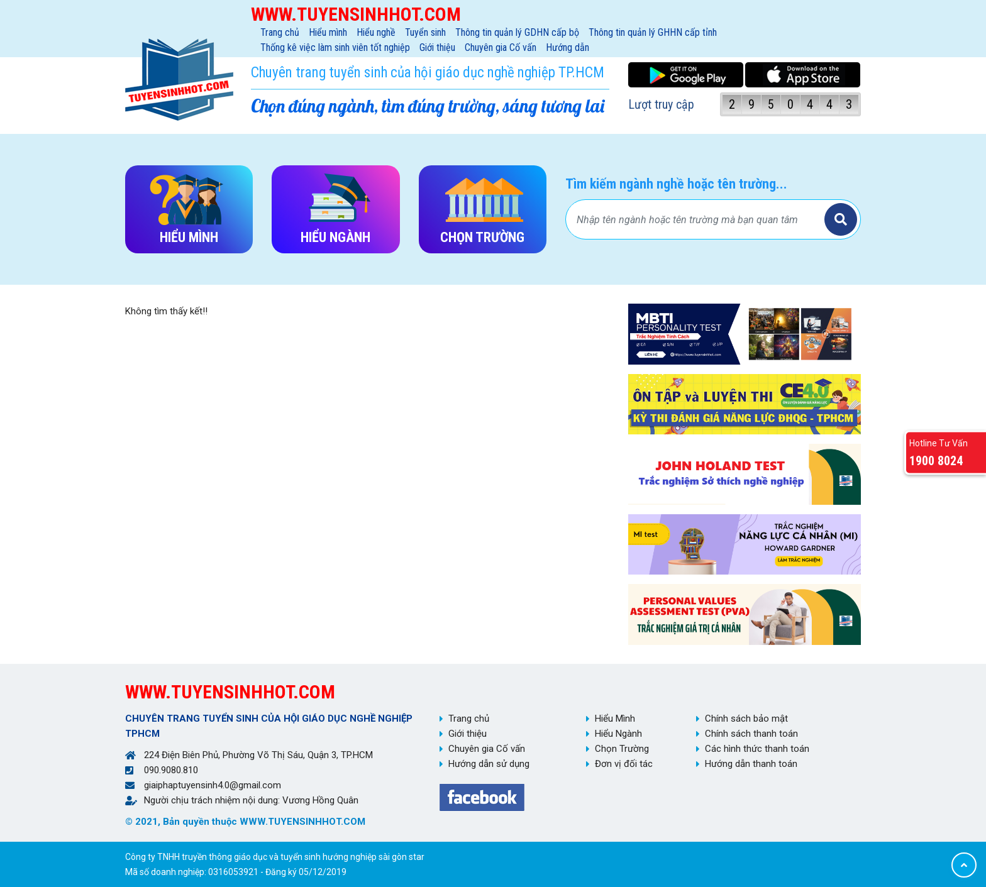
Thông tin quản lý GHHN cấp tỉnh (653, 32)
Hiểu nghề (376, 32)
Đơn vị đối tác (624, 763)
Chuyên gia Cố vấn (500, 47)
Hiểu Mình (615, 718)
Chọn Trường (622, 748)
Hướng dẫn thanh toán (751, 763)
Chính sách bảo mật (746, 718)
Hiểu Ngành (618, 733)
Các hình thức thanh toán (757, 748)
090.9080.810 (171, 770)
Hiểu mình (328, 32)
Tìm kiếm (840, 219)
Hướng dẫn (567, 47)
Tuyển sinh (425, 32)
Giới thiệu (437, 47)
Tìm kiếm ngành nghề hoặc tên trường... (676, 184)
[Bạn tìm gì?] (696, 219)
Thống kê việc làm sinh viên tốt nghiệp (335, 47)
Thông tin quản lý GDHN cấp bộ (517, 32)
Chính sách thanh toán (751, 733)
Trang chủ (279, 32)
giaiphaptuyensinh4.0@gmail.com (212, 785)
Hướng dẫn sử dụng (488, 763)
